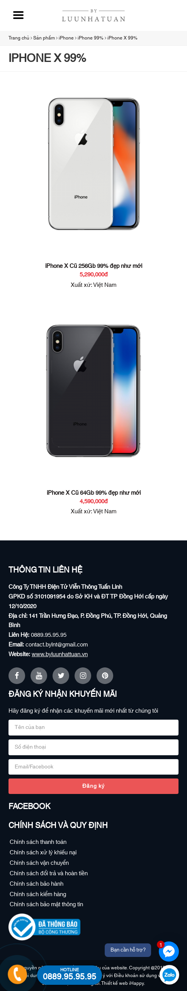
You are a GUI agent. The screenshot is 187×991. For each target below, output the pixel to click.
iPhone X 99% (122, 38)
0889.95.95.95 (48, 635)
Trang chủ (18, 38)
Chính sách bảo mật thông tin (46, 904)
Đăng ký (93, 786)
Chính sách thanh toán (38, 842)
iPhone (66, 38)
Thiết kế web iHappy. (123, 983)
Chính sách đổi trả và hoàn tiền (49, 873)
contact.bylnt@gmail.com (57, 645)
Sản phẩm (44, 38)
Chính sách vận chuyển (39, 863)
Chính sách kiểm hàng (38, 894)
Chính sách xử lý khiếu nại (43, 852)
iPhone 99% (91, 38)
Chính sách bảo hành (36, 884)
